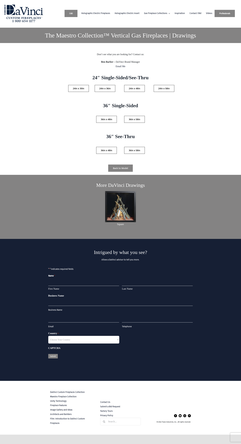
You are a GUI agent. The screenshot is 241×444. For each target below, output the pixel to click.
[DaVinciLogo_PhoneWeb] (24, 5)
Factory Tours (106, 411)
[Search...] (120, 421)
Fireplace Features (58, 405)
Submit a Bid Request (110, 406)
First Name (53, 288)
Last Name (127, 288)
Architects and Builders (61, 414)
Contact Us (105, 402)
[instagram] (184, 415)
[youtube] (180, 415)
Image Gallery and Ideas (61, 410)
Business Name (56, 295)
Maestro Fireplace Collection (63, 396)
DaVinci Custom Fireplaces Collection (67, 392)
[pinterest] (189, 415)
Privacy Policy (106, 415)
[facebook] (175, 415)
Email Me (120, 66)
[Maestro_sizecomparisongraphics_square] (120, 192)
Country (53, 333)
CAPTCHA (54, 348)
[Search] (104, 421)
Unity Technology (58, 401)
